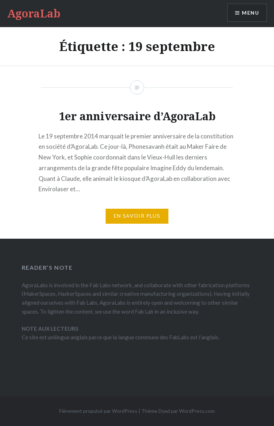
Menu (250, 13)
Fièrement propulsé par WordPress (98, 411)
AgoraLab (33, 13)
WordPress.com (197, 411)
